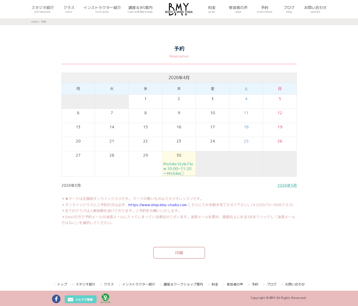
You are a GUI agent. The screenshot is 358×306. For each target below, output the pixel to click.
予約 (253, 284)
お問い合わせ (293, 284)
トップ (60, 284)
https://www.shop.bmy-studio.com (158, 204)
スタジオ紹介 (83, 284)
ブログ (270, 284)
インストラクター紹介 (136, 284)
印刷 (179, 252)
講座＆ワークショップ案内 (181, 284)
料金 (213, 284)
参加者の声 (233, 284)
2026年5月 (287, 185)
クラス (107, 284)
